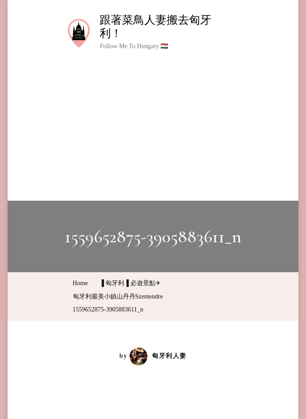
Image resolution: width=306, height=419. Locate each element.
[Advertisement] (153, 120)
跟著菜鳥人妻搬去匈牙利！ (155, 26)
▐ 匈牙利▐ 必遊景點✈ (130, 283)
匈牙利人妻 (158, 356)
